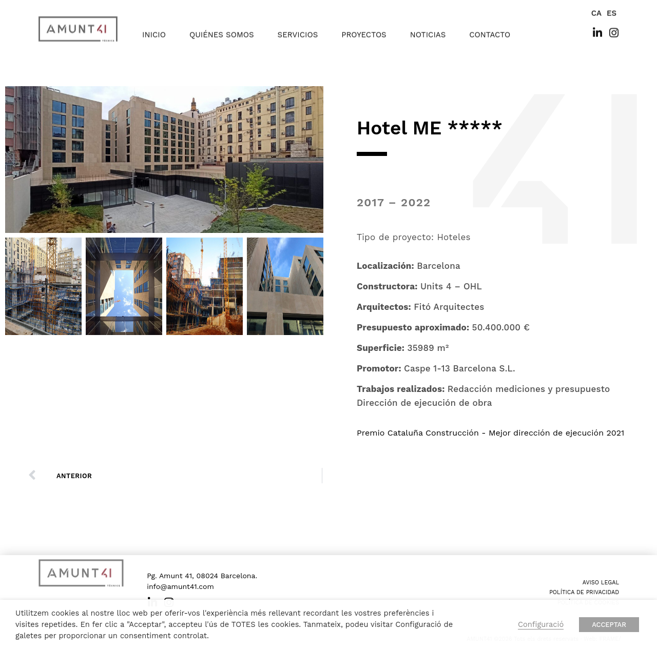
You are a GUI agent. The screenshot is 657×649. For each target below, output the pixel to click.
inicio (154, 27)
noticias (428, 27)
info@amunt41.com (180, 586)
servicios (298, 27)
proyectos (363, 27)
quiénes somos (221, 27)
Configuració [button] (541, 624)
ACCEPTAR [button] (609, 624)
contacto (489, 27)
